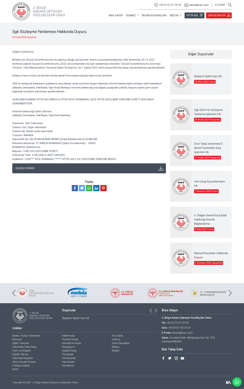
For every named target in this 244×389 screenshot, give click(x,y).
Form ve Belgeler (21, 350)
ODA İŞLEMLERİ (219, 15)
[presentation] (13, 293)
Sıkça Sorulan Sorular (24, 361)
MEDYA (174, 15)
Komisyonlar (69, 358)
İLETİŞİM (220, 4)
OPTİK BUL (194, 15)
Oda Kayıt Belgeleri (22, 358)
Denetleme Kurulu (71, 343)
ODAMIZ (131, 15)
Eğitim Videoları (20, 343)
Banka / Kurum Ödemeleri (26, 335)
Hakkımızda (68, 335)
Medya (115, 346)
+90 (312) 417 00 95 (167, 5)
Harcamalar (68, 361)
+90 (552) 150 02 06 (179, 327)
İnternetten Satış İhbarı (24, 346)
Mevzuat (17, 339)
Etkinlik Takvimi (20, 354)
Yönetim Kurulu (70, 339)
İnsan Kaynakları (120, 343)
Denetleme (68, 365)
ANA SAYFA (116, 15)
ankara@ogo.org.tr (196, 5)
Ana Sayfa (117, 335)
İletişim (116, 350)
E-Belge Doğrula (21, 365)
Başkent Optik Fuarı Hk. (76, 318)
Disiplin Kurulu (69, 350)
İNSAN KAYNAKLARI (154, 15)
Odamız (116, 339)
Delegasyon (68, 346)
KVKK (15, 369)
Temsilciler (68, 354)
